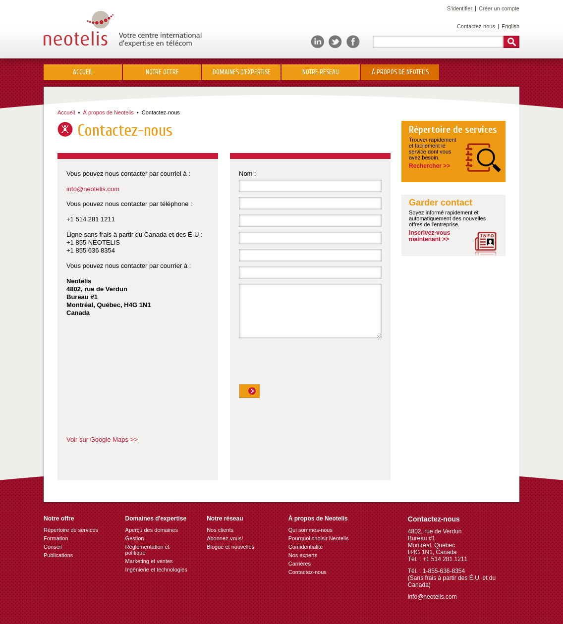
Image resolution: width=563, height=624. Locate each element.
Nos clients (220, 530)
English (510, 26)
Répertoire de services (453, 129)
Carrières (299, 564)
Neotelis (123, 29)
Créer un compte (499, 8)
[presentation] (314, 365)
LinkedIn (317, 42)
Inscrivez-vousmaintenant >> (429, 236)
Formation (56, 538)
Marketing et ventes (149, 561)
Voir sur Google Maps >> (102, 439)
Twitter (335, 42)
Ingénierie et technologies (156, 569)
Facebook (353, 42)
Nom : (247, 173)
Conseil (53, 547)
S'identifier (459, 8)
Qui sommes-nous (310, 530)
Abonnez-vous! (225, 538)
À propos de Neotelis (400, 72)
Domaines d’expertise (242, 72)
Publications (58, 555)
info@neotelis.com (92, 189)
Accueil (83, 72)
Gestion (134, 538)
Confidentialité (305, 547)
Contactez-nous (476, 26)
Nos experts (303, 555)
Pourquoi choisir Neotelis (318, 538)
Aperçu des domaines (151, 530)
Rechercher (511, 42)
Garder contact (440, 203)
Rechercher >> (429, 165)
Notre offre (162, 72)
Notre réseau (320, 72)
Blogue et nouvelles (230, 547)
